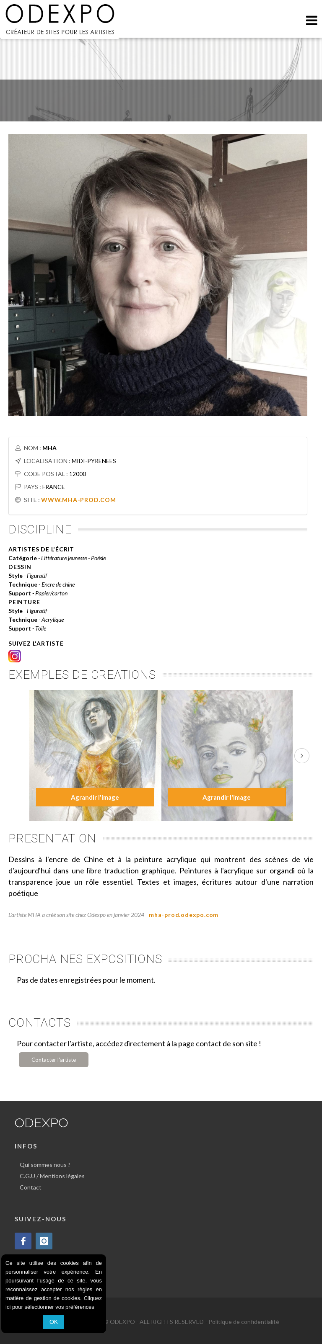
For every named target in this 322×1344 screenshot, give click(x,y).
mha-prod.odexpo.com (183, 914)
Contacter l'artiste (53, 1059)
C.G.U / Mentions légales (52, 1175)
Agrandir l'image (95, 797)
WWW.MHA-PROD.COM (78, 499)
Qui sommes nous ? (45, 1164)
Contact (31, 1187)
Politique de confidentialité (243, 1321)
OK (53, 1321)
